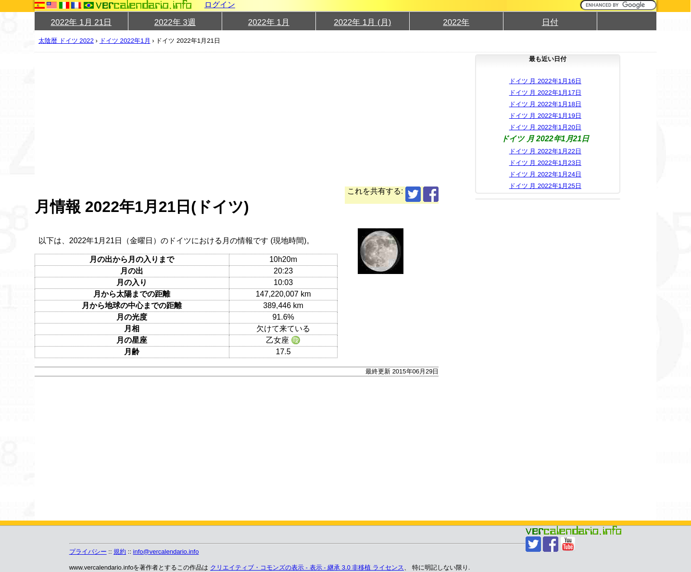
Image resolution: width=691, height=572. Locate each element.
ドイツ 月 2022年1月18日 (545, 104)
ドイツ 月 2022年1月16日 (545, 81)
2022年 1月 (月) (362, 22)
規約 (119, 551)
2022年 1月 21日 (81, 22)
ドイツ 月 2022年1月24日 (545, 174)
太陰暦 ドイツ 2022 (66, 40)
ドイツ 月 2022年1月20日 (545, 127)
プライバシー (88, 551)
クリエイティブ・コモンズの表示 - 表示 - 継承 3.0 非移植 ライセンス (307, 567)
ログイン (219, 4)
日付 (550, 22)
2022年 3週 (175, 22)
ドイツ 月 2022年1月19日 (545, 115)
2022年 (456, 22)
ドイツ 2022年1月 (125, 40)
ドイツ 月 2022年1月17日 (545, 92)
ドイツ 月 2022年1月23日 (545, 162)
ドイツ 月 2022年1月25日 (545, 185)
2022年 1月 (268, 22)
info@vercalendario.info (166, 551)
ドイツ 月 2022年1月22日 (545, 151)
